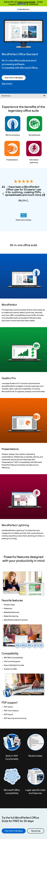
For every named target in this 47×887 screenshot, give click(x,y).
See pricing (7, 84)
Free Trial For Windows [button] (14, 78)
